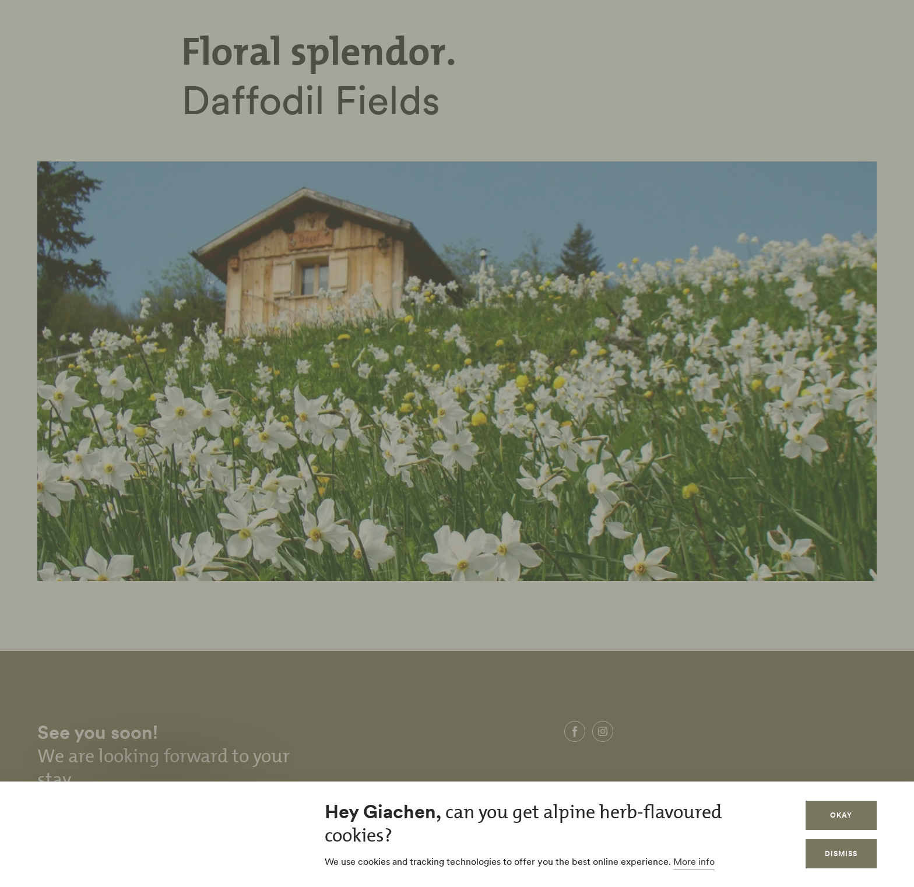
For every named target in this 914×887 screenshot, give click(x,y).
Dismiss (841, 853)
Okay (841, 815)
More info (694, 861)
